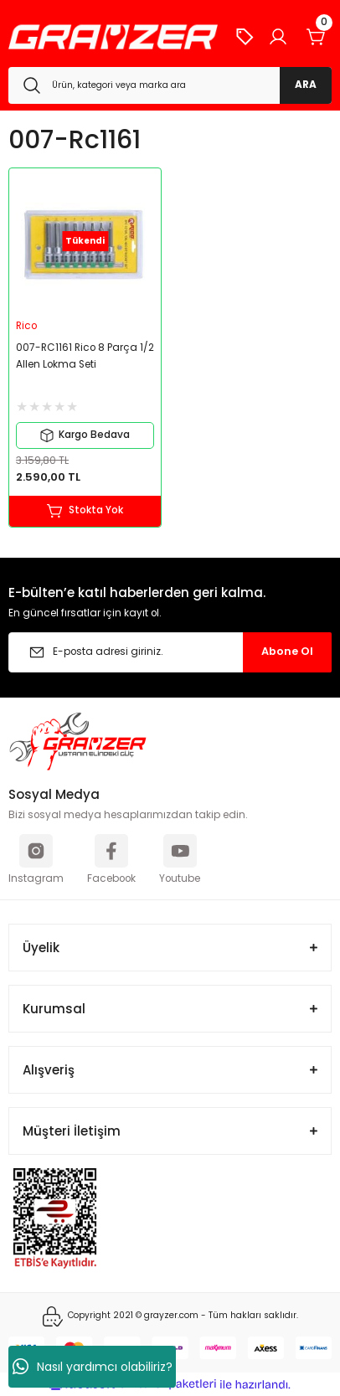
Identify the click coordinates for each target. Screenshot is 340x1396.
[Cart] (316, 37)
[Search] (170, 85)
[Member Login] (278, 37)
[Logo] (113, 37)
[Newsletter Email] (170, 652)
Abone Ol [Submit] (287, 651)
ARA (306, 84)
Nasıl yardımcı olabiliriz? (93, 1366)
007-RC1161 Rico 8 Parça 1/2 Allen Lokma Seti (85, 356)
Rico (26, 325)
